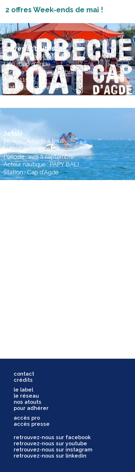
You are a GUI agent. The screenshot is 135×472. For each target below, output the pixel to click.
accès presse (32, 424)
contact (24, 374)
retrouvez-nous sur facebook (52, 437)
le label (23, 389)
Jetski (13, 133)
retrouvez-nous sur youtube (50, 443)
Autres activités (29, 48)
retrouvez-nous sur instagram (53, 449)
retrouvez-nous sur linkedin (50, 456)
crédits (23, 380)
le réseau (26, 396)
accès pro (27, 418)
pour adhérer (31, 408)
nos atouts (27, 402)
